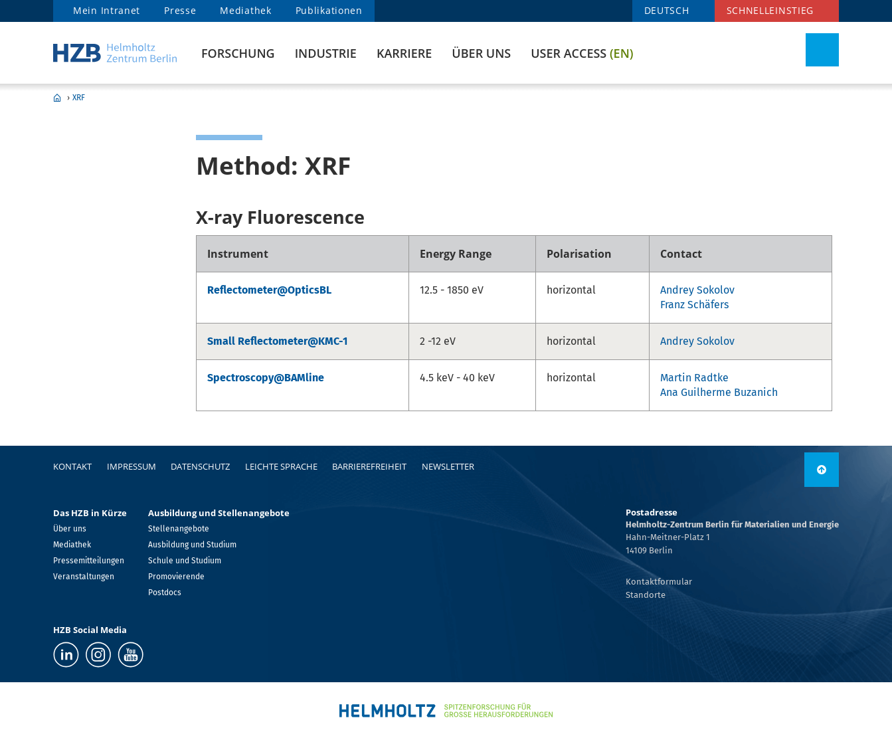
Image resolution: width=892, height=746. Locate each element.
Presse (180, 10)
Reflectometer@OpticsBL (269, 290)
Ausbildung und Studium (192, 544)
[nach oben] (821, 469)
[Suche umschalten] (822, 49)
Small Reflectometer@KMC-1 (277, 341)
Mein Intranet (106, 10)
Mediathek (245, 10)
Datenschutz (200, 466)
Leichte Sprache (281, 466)
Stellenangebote (178, 528)
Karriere (404, 53)
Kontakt (72, 466)
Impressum (131, 466)
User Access (582, 53)
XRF (78, 97)
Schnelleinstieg (770, 10)
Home (57, 97)
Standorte (646, 595)
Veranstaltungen (83, 576)
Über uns (481, 53)
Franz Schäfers (694, 304)
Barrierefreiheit (369, 466)
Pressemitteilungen (88, 560)
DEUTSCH (666, 10)
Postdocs (164, 592)
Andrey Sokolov (697, 290)
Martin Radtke (694, 377)
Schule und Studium (184, 560)
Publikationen (329, 10)
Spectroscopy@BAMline (265, 377)
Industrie (326, 53)
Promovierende (176, 576)
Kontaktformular (659, 582)
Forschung (238, 53)
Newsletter (448, 466)
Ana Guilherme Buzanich (719, 392)
